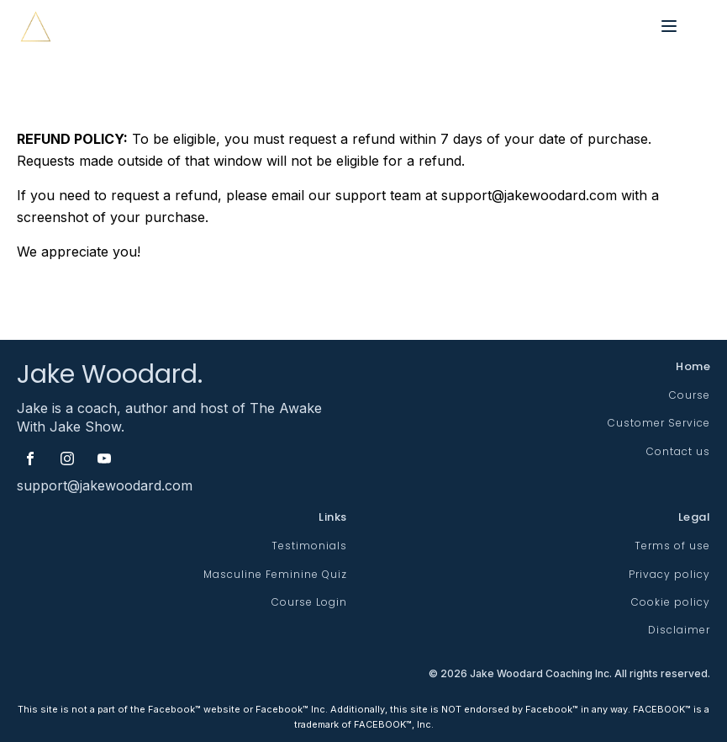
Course (689, 395)
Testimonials (309, 545)
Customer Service (659, 422)
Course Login (309, 601)
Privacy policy (669, 574)
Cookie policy (670, 601)
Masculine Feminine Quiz (275, 574)
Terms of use (672, 545)
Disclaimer (679, 629)
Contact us (678, 451)
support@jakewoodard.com (104, 485)
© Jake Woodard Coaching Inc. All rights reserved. (569, 674)
